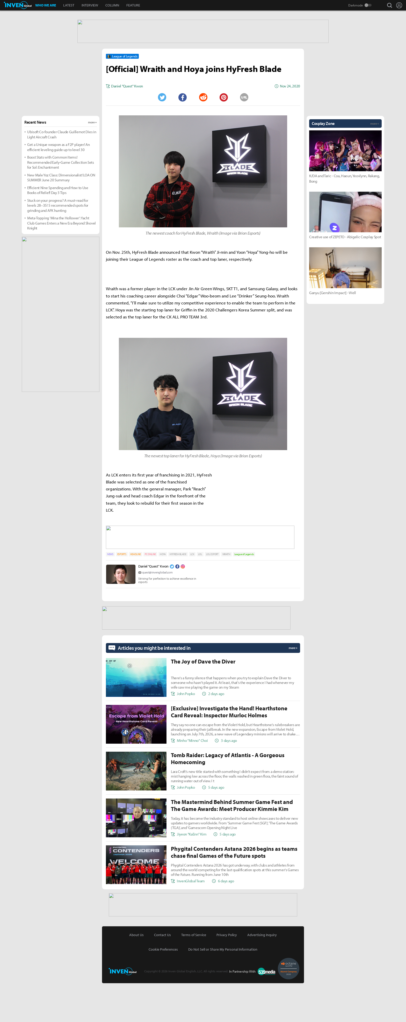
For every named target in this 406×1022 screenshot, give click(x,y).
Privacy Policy (226, 973)
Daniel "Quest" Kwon (153, 606)
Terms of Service (193, 973)
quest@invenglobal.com (157, 612)
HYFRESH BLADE (178, 594)
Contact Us (162, 973)
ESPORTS (121, 594)
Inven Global (18, 5)
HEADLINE (135, 594)
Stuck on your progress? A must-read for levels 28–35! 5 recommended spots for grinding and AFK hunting (57, 246)
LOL (200, 594)
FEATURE (133, 5)
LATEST (68, 5)
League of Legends (244, 594)
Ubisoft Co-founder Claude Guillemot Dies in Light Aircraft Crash (61, 175)
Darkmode (355, 5)
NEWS (110, 594)
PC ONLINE (150, 594)
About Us (136, 973)
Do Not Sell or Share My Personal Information (222, 988)
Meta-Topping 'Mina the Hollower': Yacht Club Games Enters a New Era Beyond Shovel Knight (61, 263)
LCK (192, 594)
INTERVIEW (90, 5)
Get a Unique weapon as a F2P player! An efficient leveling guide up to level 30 (58, 188)
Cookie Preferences (163, 988)
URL (244, 138)
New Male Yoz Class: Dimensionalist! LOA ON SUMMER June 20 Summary (61, 218)
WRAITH (226, 594)
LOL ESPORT (212, 594)
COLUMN (112, 5)
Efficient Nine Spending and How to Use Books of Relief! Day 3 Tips (57, 231)
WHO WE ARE (45, 5)
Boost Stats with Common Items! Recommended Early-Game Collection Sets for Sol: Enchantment (60, 203)
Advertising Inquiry (262, 973)
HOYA (163, 594)
